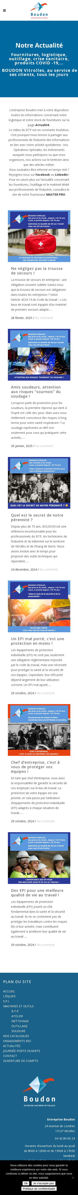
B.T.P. (15, 1011)
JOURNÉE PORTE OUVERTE (21, 1051)
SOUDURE (18, 1031)
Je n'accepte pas (43, 1183)
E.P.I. (6, 1001)
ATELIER (17, 1016)
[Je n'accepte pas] (73, 1178)
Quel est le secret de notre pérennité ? (37, 517)
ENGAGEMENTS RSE (17, 1041)
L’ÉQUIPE (9, 996)
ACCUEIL (9, 991)
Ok (26, 1183)
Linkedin (61, 175)
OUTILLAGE (19, 1026)
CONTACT (10, 1056)
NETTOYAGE (20, 1021)
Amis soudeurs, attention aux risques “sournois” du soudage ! (36, 392)
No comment (44, 318)
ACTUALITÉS (11, 1046)
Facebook (43, 175)
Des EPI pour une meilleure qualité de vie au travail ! (37, 892)
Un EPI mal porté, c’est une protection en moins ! (37, 641)
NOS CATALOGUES (16, 1036)
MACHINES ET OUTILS (18, 1006)
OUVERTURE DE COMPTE (20, 1061)
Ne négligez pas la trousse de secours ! (37, 270)
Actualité (42, 125)
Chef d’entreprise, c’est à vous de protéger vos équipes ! (35, 767)
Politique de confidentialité (39, 1188)
